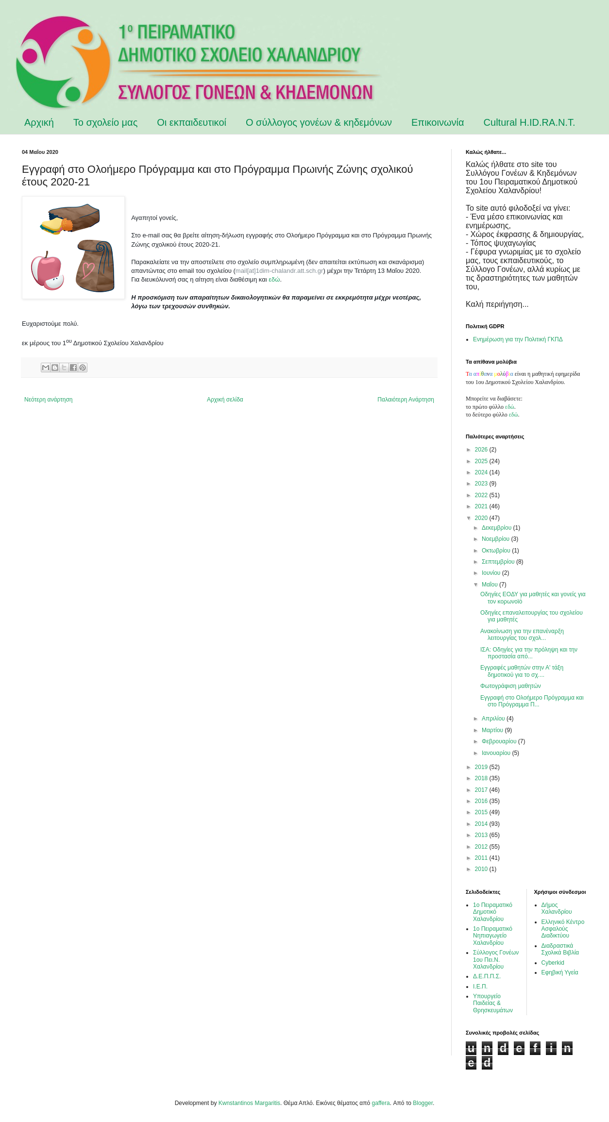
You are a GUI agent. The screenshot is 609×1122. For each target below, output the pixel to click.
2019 (482, 767)
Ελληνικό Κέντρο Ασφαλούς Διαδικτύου (563, 929)
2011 (482, 857)
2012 (482, 846)
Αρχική (39, 122)
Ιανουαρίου (497, 753)
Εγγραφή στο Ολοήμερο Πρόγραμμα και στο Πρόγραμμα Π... (532, 701)
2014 (482, 824)
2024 (482, 472)
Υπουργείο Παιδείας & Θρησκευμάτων (493, 1003)
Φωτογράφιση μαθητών (510, 686)
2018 (482, 778)
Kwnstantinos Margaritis (249, 1103)
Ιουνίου (492, 572)
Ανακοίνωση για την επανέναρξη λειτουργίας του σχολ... (522, 634)
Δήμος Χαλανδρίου (556, 908)
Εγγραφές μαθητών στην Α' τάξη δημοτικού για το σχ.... (521, 671)
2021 (482, 506)
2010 (482, 869)
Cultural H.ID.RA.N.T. (529, 122)
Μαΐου (490, 584)
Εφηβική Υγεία (559, 972)
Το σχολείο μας (105, 122)
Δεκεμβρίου (497, 527)
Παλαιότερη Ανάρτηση (405, 399)
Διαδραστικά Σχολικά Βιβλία (560, 949)
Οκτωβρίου (497, 550)
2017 (482, 790)
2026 (482, 449)
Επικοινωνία (437, 122)
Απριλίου (494, 718)
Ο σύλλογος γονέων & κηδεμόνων (319, 122)
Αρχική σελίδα (225, 399)
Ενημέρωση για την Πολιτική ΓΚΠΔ (518, 339)
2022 (482, 495)
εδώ (274, 279)
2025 (482, 461)
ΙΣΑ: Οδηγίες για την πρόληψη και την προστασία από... (528, 653)
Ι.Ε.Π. (480, 986)
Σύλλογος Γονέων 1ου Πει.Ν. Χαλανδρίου (496, 959)
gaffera (381, 1103)
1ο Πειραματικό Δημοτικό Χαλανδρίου (492, 912)
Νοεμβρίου (496, 539)
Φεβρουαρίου (500, 741)
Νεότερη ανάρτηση (48, 399)
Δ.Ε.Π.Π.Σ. (487, 976)
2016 (482, 801)
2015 (482, 812)
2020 (482, 518)
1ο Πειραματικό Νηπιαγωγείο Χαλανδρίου (492, 935)
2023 (482, 483)
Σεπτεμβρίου (499, 561)
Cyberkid (552, 962)
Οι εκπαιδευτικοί (191, 122)
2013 (482, 835)
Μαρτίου (493, 730)
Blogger (423, 1103)
